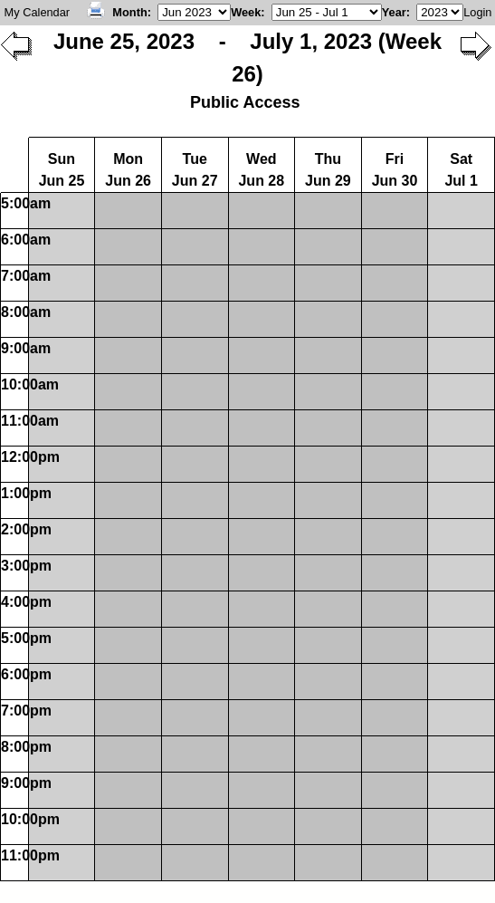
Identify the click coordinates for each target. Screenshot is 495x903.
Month (129, 12)
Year (394, 12)
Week (246, 12)
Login (477, 12)
